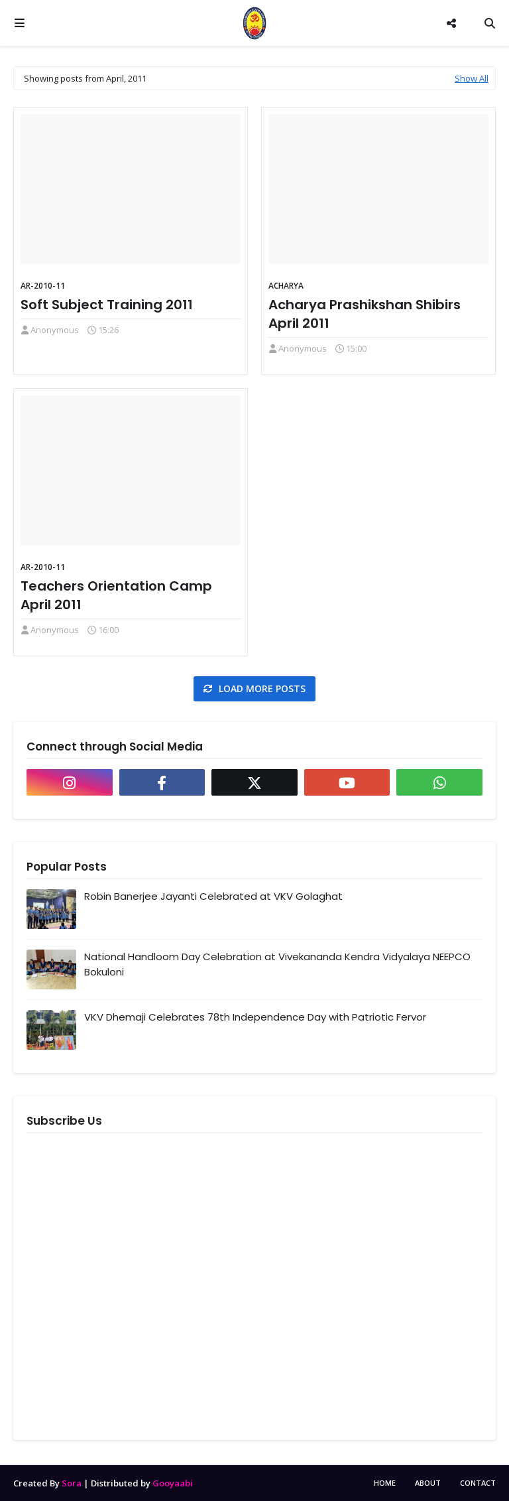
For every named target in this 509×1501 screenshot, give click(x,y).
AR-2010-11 (43, 285)
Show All (471, 78)
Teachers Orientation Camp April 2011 (116, 595)
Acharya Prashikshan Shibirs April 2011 (364, 313)
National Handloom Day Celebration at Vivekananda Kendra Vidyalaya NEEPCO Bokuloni (277, 964)
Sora (72, 1483)
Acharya (286, 285)
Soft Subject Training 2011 (107, 304)
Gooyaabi (172, 1483)
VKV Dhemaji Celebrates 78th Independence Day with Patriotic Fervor (255, 1017)
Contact (478, 1483)
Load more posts (261, 688)
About (428, 1483)
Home (385, 1483)
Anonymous (54, 330)
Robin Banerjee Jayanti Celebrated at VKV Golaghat (213, 896)
